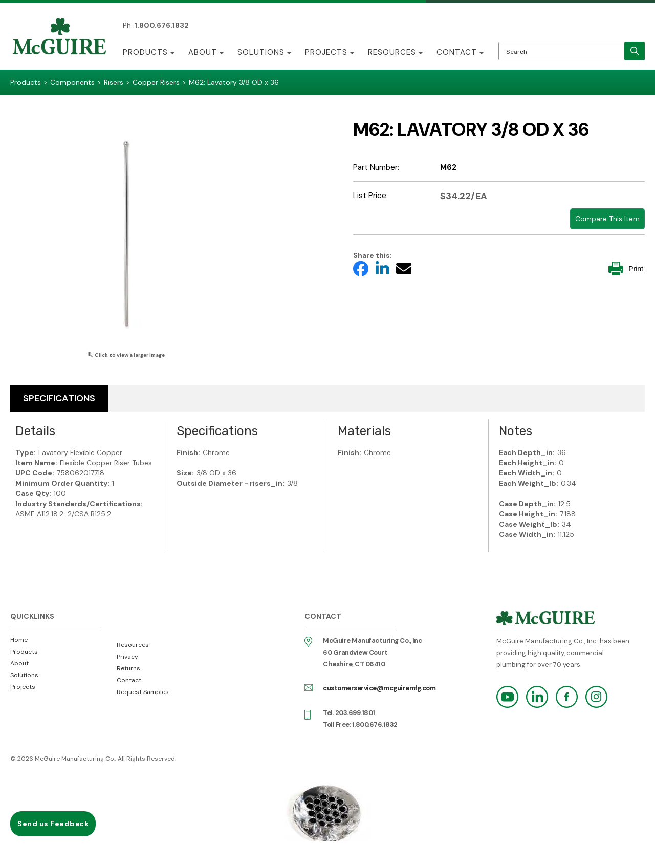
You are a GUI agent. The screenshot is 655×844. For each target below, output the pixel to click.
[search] (634, 51)
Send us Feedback (53, 823)
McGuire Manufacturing (59, 37)
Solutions (261, 52)
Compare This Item (607, 218)
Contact (456, 52)
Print (625, 268)
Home (19, 640)
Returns (128, 668)
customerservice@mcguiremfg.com (379, 688)
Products (145, 52)
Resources (392, 52)
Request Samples (143, 692)
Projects (326, 52)
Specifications (59, 398)
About (202, 52)
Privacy (127, 657)
